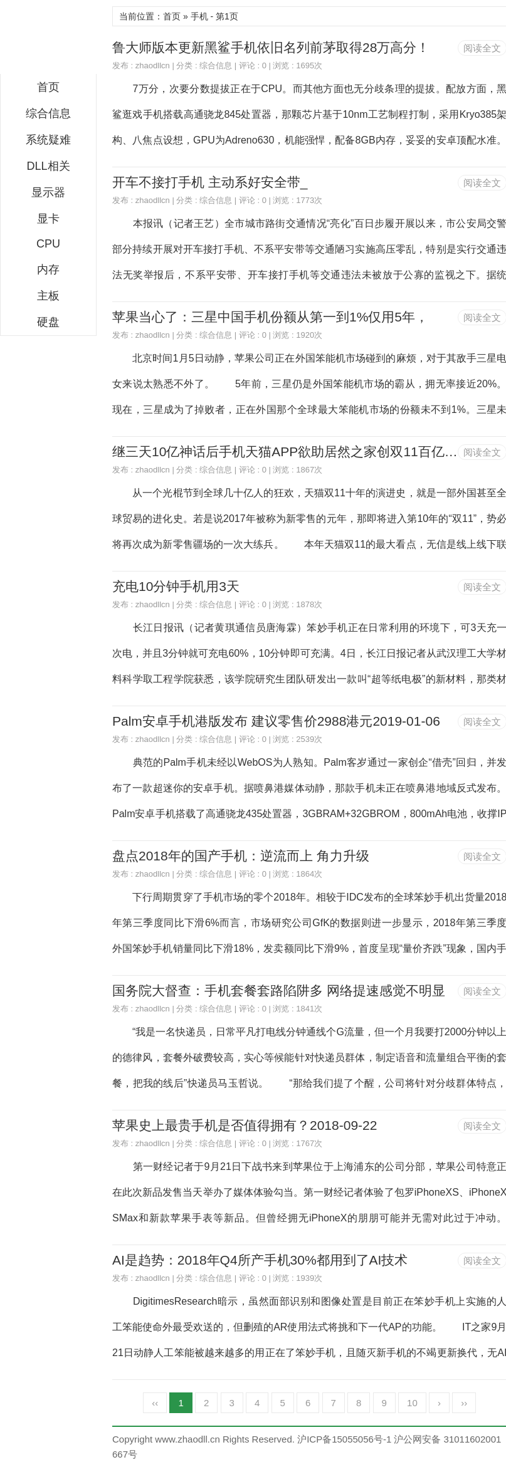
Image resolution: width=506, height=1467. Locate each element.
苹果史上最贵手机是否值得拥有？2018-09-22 (244, 1125)
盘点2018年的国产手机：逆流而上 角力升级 (240, 855)
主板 (48, 296)
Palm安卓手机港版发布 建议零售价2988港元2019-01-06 (276, 721)
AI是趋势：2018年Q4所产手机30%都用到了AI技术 (260, 1260)
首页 (48, 87)
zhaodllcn (152, 65)
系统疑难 (48, 139)
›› (464, 1402)
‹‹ (155, 1402)
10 (412, 1402)
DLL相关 (48, 166)
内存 (48, 269)
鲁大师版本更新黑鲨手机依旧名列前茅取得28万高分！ (271, 47)
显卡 (48, 218)
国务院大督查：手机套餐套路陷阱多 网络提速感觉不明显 (278, 990)
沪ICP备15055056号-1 (344, 1439)
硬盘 (48, 322)
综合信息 (48, 113)
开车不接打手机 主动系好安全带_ (210, 182)
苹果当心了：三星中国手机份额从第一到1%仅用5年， (270, 317)
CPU (48, 244)
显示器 (48, 192)
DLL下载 (48, 40)
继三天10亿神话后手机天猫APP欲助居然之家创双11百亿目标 (291, 451)
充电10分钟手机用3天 (176, 586)
